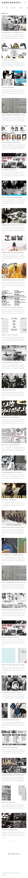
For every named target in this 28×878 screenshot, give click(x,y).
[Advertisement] (14, 853)
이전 (8, 841)
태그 (7, 8)
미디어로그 (13, 8)
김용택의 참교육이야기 (11, 3)
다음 (20, 841)
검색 (22, 3)
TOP (25, 873)
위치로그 (21, 8)
